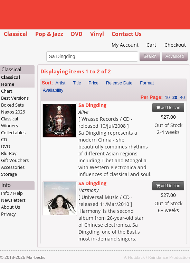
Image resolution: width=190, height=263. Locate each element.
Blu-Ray (9, 153)
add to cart (168, 107)
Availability (53, 90)
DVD (77, 34)
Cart (151, 45)
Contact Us (127, 34)
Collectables (13, 132)
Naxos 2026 (13, 112)
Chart (6, 91)
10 (167, 97)
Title (77, 83)
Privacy (8, 214)
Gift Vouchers (15, 160)
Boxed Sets (12, 105)
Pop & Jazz (49, 34)
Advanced (174, 56)
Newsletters (13, 200)
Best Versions (15, 98)
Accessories (13, 167)
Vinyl (97, 34)
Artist (61, 83)
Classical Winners (9, 122)
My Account (125, 45)
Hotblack (136, 257)
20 (174, 97)
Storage (9, 174)
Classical (16, 34)
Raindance (158, 257)
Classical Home (10, 80)
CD (4, 139)
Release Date (119, 83)
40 (182, 97)
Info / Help (12, 193)
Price (93, 83)
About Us (10, 207)
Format (147, 83)
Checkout (175, 45)
